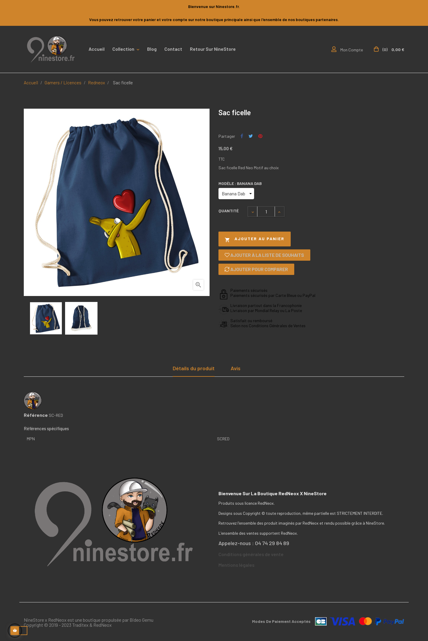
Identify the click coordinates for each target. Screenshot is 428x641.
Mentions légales (236, 565)
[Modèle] (236, 193)
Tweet (250, 136)
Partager (241, 136)
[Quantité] (266, 211)
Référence (36, 415)
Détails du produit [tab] (194, 368)
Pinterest (260, 136)
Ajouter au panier (254, 239)
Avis (235, 368)
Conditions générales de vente (251, 554)
